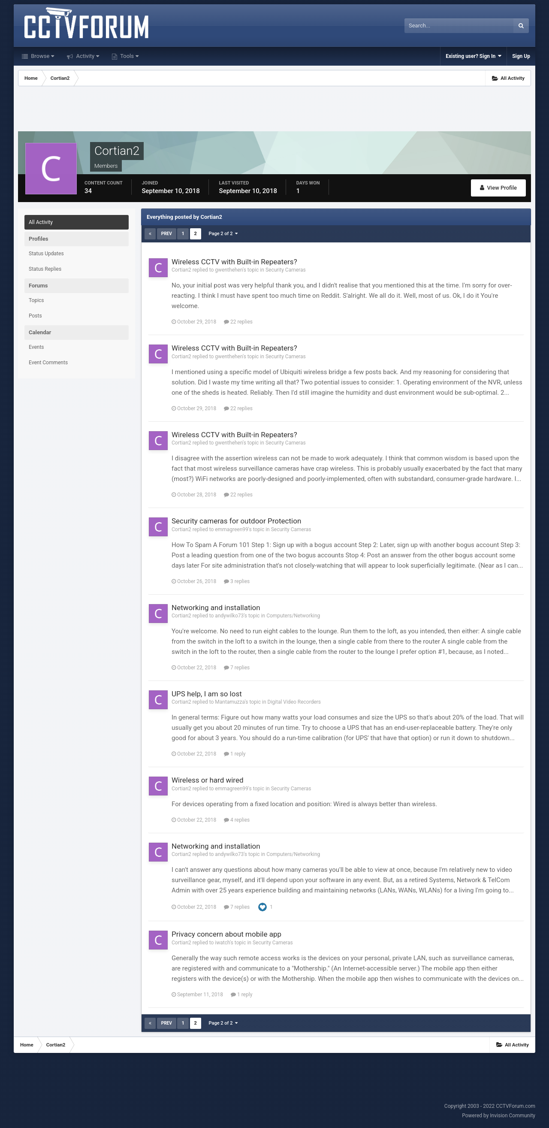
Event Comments (48, 363)
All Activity (41, 222)
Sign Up (521, 56)
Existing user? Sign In (473, 56)
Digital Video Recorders (294, 702)
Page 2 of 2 (223, 233)
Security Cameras (285, 270)
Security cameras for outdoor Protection (236, 521)
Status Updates (46, 254)
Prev (166, 233)
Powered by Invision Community (498, 1116)
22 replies (238, 322)
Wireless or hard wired (208, 780)
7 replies (237, 668)
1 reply (234, 754)
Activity (87, 56)
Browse (42, 56)
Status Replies (45, 269)
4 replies (237, 820)
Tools (129, 56)
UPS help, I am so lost (207, 694)
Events (36, 347)
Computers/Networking (293, 616)
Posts (35, 316)
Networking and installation (216, 607)
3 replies (237, 581)
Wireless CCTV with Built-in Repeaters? (234, 261)
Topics (36, 300)
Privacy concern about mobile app (226, 934)
